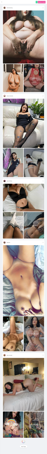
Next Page (23, 446)
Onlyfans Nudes (41, 2)
